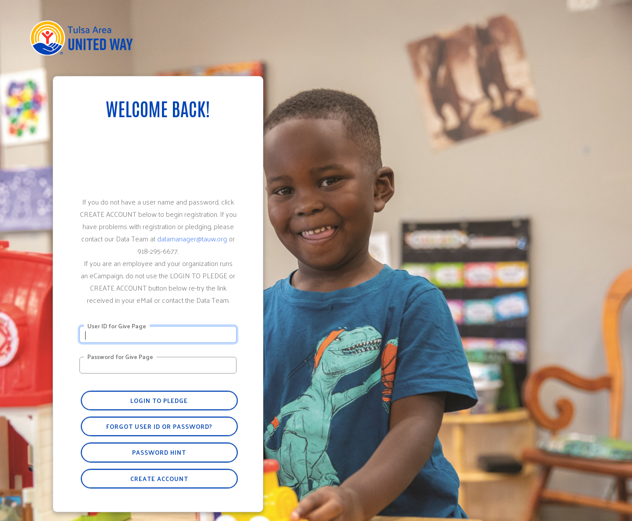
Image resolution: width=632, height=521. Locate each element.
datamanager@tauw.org (192, 238)
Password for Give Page (120, 357)
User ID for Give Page (116, 326)
